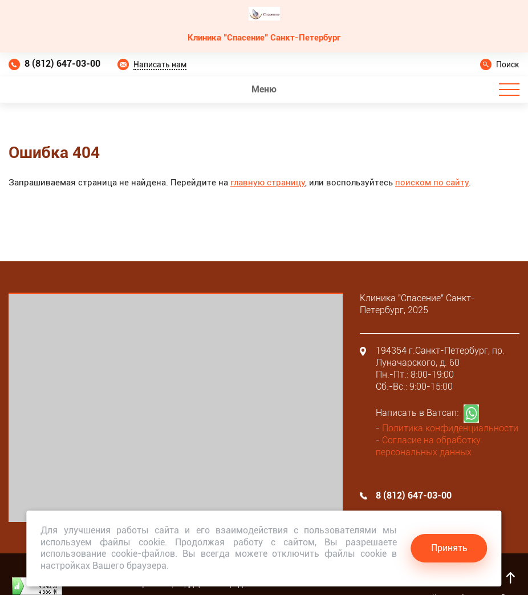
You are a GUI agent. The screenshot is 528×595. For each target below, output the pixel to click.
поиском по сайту (432, 182)
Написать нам (159, 64)
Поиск (507, 64)
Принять (449, 548)
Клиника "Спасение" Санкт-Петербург (264, 38)
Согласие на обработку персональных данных (428, 446)
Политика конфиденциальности (450, 428)
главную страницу (267, 182)
